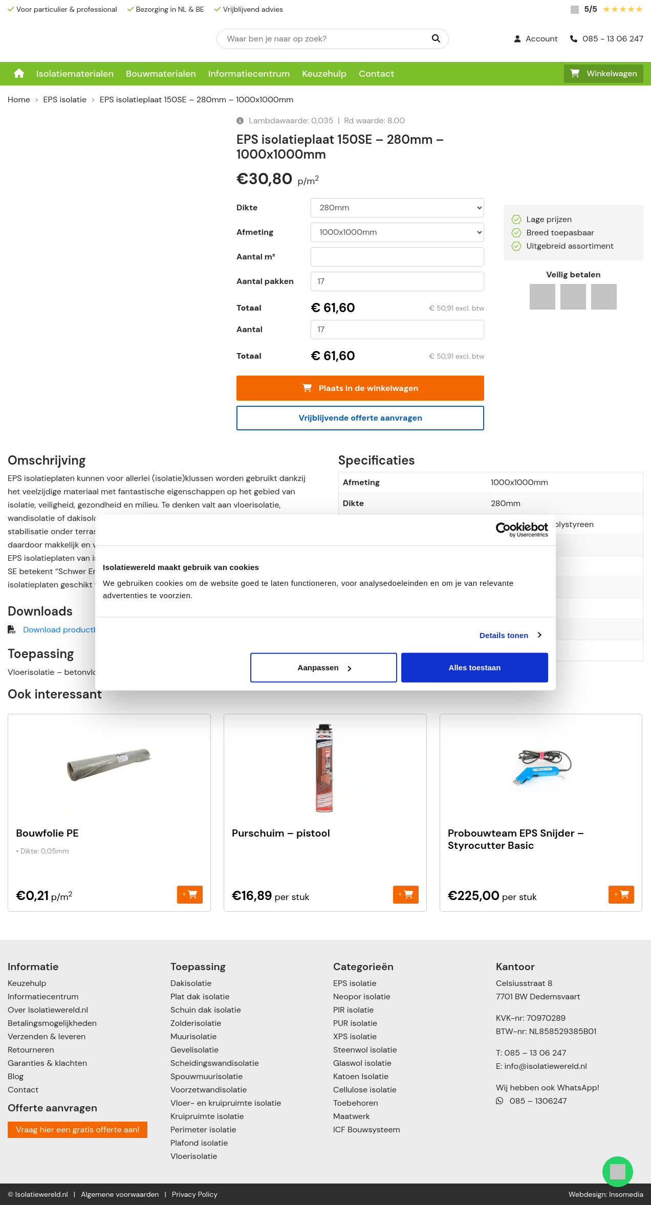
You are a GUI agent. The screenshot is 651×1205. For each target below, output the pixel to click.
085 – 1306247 (531, 1101)
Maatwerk (351, 1116)
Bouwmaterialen (161, 74)
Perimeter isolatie (203, 1129)
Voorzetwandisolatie (208, 1089)
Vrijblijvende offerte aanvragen (360, 417)
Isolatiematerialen (75, 74)
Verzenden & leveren (46, 1036)
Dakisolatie (190, 983)
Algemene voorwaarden (120, 1194)
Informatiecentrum (249, 74)
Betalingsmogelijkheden (52, 1023)
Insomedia (626, 1194)
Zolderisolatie (195, 1023)
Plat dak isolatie (200, 996)
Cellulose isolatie (365, 1089)
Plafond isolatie (199, 1142)
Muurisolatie (193, 1036)
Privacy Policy (195, 1194)
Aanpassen (324, 667)
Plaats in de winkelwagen (360, 388)
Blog (16, 1076)
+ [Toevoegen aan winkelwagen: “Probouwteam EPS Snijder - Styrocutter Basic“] (621, 894)
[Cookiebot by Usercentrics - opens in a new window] (503, 529)
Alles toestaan (475, 667)
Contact (376, 74)
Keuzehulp (324, 74)
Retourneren (31, 1049)
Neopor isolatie (361, 996)
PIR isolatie (353, 1009)
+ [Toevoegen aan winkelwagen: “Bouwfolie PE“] (189, 894)
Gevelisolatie (194, 1049)
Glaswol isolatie (362, 1063)
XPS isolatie (355, 1036)
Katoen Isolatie (360, 1076)
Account (536, 38)
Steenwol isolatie (365, 1049)
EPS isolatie (65, 99)
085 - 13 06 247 (606, 38)
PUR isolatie (355, 1023)
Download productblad (66, 629)
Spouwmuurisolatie (206, 1076)
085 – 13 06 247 (535, 1052)
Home (19, 99)
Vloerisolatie (193, 1156)
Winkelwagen (603, 73)
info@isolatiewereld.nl (546, 1066)
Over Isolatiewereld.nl (48, 1009)
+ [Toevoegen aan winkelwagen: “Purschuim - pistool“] (405, 894)
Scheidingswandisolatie (214, 1063)
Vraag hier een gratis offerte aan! (77, 1129)
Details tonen (504, 634)
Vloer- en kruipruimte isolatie (225, 1103)
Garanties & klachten (47, 1063)
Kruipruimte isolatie (207, 1116)
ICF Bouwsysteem (366, 1129)
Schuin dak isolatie (205, 1009)
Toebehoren (355, 1103)
